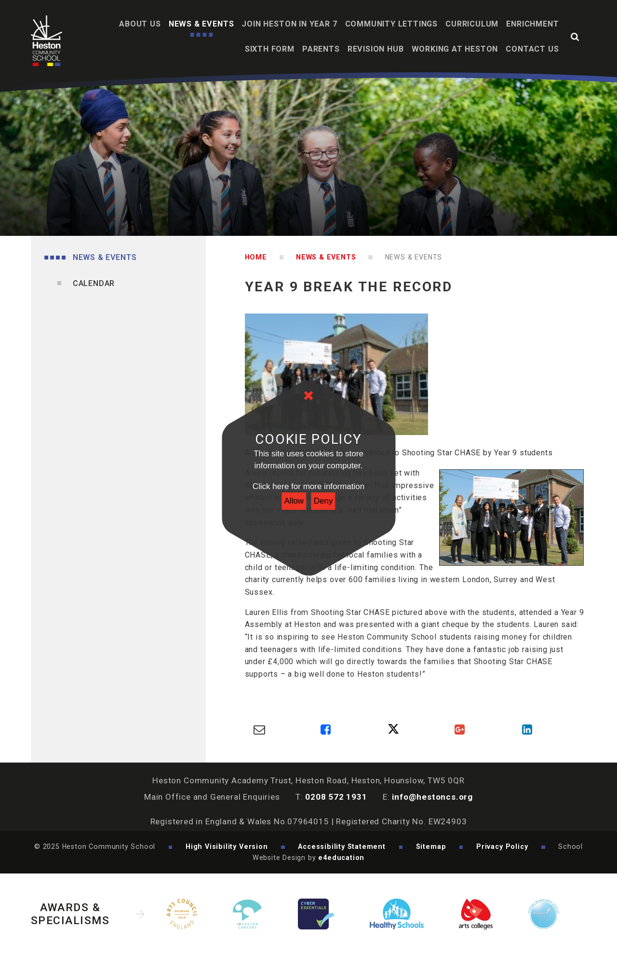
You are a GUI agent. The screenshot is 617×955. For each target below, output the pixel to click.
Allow (294, 500)
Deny (323, 500)
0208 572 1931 (336, 797)
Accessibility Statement (342, 846)
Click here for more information (308, 486)
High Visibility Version (227, 846)
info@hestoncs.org (432, 797)
